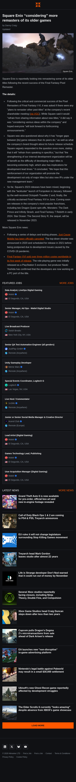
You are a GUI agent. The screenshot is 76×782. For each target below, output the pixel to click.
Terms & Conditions (62, 753)
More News (66, 490)
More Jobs (67, 283)
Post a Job (38, 753)
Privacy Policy (8, 757)
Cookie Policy (21, 757)
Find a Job (27, 753)
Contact (49, 753)
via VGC (34, 114)
